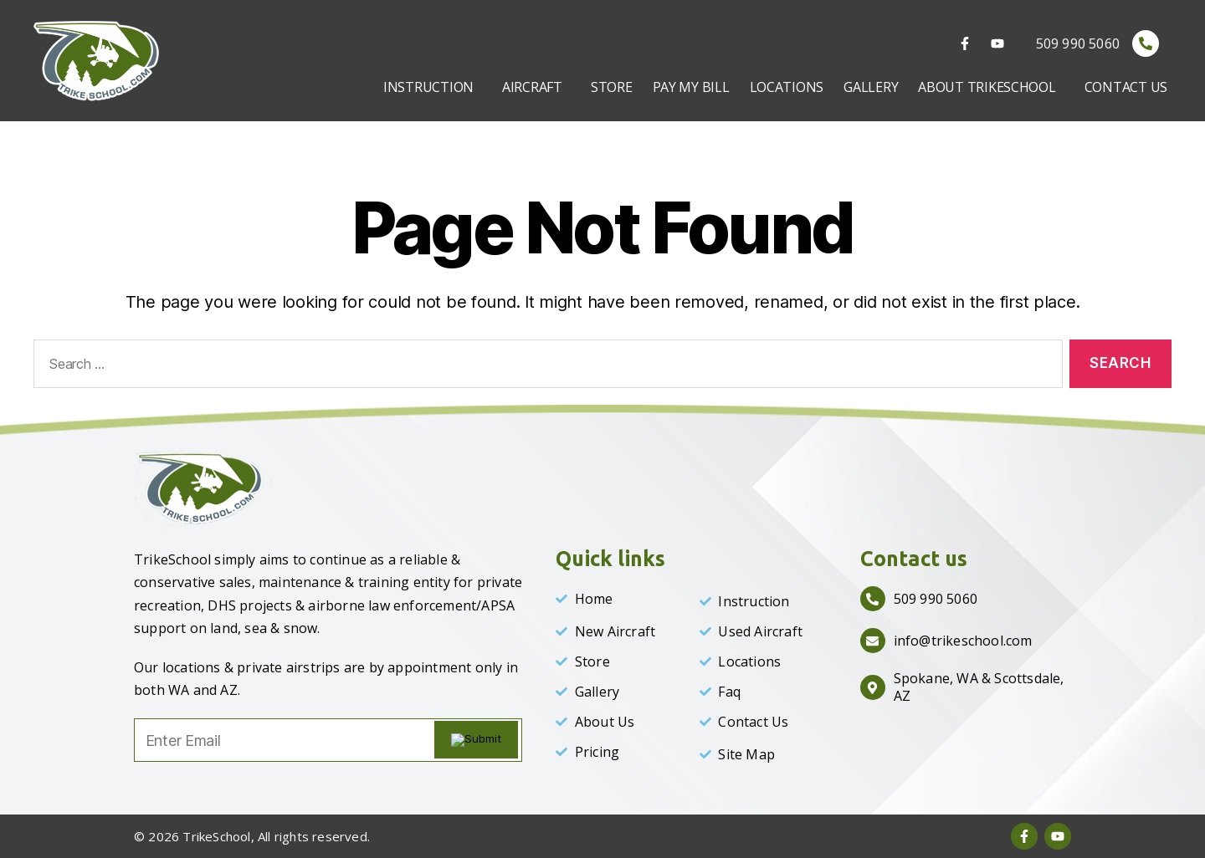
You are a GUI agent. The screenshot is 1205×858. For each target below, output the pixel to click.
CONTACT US (1125, 87)
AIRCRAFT (532, 87)
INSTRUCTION (428, 87)
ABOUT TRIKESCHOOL (986, 87)
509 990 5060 (1078, 43)
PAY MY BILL (691, 87)
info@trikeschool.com (963, 640)
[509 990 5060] (1145, 43)
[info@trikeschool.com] (872, 640)
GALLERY (871, 87)
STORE (612, 87)
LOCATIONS (787, 87)
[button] (432, 87)
